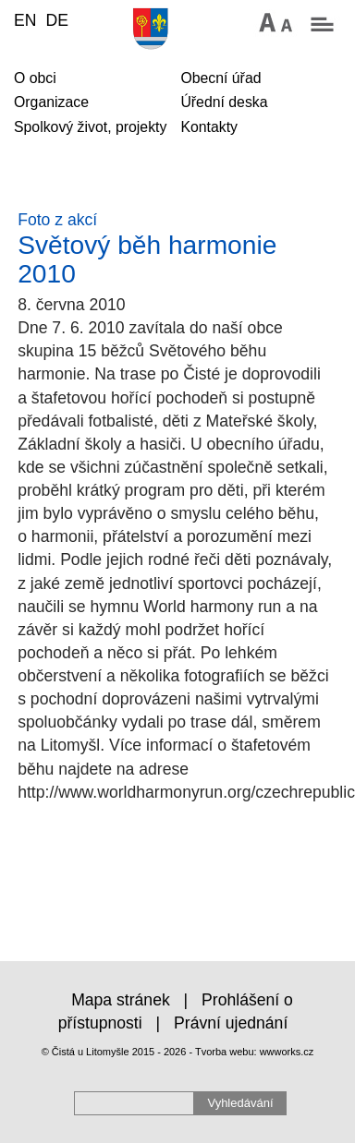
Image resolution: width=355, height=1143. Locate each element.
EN (25, 20)
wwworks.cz (287, 1051)
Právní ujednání (231, 1023)
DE (56, 20)
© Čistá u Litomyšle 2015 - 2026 (114, 1051)
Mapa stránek (120, 1000)
